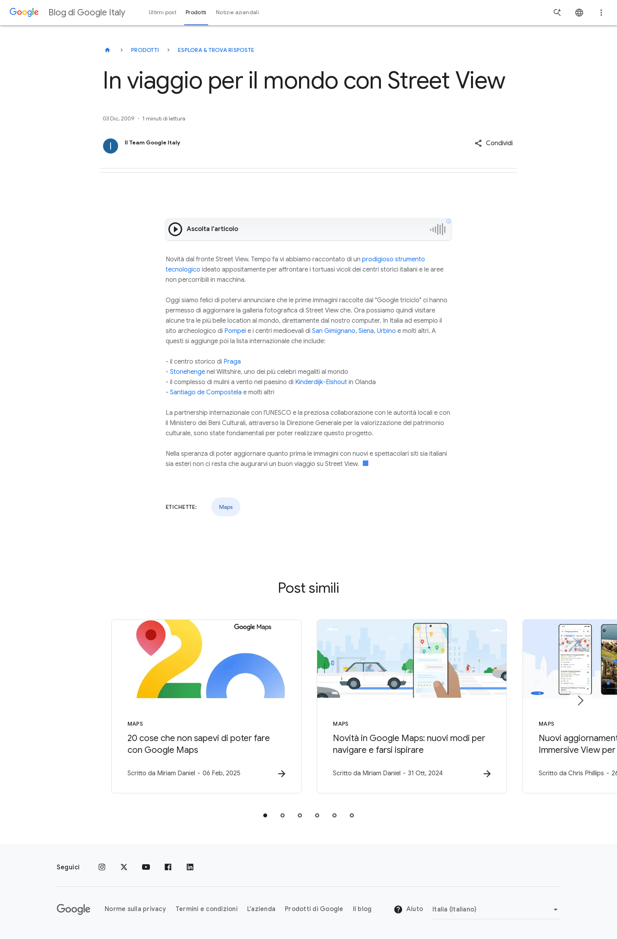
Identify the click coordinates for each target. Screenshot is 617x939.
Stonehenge (187, 372)
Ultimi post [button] (162, 12)
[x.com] (124, 867)
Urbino (386, 331)
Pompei (235, 331)
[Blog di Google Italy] (107, 50)
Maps (226, 506)
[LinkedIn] (190, 867)
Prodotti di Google (314, 909)
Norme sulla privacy (135, 909)
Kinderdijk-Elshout (321, 382)
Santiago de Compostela (206, 392)
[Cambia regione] (496, 909)
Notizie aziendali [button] (237, 12)
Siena (366, 331)
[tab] (265, 815)
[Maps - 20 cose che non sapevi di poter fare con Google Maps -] (205, 706)
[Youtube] (146, 867)
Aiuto (408, 909)
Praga (232, 362)
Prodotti (145, 50)
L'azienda (261, 909)
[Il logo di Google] (74, 909)
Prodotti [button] (196, 12)
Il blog (362, 909)
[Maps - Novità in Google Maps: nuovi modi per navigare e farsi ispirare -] (411, 706)
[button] (493, 143)
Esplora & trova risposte (216, 50)
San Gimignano (333, 331)
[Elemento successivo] (580, 700)
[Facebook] (168, 867)
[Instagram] (101, 867)
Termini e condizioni (206, 909)
